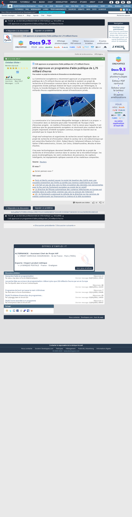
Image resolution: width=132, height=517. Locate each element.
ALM (51, 6)
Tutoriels (25, 2)
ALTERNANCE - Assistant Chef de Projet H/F (36, 253)
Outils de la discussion (83, 54)
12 (96, 202)
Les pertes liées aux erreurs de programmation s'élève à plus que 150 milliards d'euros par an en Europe (46, 281)
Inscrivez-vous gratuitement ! (52, 12)
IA (46, 6)
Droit (92, 2)
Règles (49, 15)
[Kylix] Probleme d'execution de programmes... (24, 296)
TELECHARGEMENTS (47, 212)
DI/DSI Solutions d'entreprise (24, 6)
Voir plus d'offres (84, 268)
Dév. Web (74, 6)
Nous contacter (74, 317)
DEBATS (67, 212)
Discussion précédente (45, 225)
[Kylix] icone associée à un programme (20, 301)
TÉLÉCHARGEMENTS (58, 9)
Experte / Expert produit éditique (31, 263)
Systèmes (127, 6)
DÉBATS (81, 9)
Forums (13, 2)
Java (67, 6)
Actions (19, 15)
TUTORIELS (19, 9)
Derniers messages (8, 15)
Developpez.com (87, 317)
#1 (103, 59)
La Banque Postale (29, 265)
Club (100, 2)
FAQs (30, 212)
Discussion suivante (65, 225)
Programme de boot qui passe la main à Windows (25, 290)
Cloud (40, 6)
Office (110, 6)
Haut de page (98, 317)
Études (83, 2)
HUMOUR (102, 9)
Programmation (92, 6)
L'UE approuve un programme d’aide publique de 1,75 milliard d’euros (50, 36)
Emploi (73, 2)
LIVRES (45, 9)
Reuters (43, 162)
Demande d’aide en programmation (19, 276)
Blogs (42, 2)
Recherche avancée (123, 15)
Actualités (58, 21)
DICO (94, 9)
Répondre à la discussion (17, 30)
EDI (82, 6)
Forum (10, 21)
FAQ (34, 2)
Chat (50, 2)
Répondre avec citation (81, 202)
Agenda (35, 15)
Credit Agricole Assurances (35, 256)
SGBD (103, 6)
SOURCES (72, 9)
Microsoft (59, 6)
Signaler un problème (44, 30)
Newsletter (61, 2)
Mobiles (118, 6)
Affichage (97, 54)
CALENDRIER (84, 212)
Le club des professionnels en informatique (33, 21)
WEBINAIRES (36, 9)
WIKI (88, 9)
